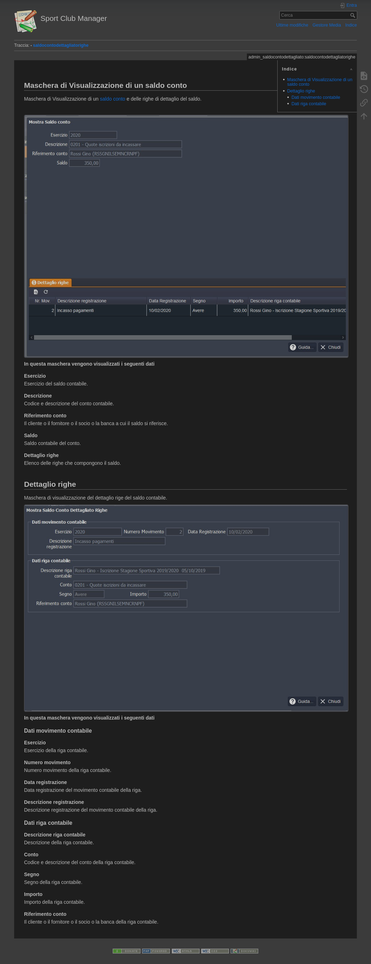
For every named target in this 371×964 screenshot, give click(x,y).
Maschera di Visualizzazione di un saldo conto (319, 82)
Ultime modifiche (292, 25)
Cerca (353, 15)
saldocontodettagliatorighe (60, 45)
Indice (351, 25)
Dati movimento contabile (315, 97)
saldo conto (113, 99)
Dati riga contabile (308, 103)
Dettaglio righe (301, 91)
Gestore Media (327, 25)
